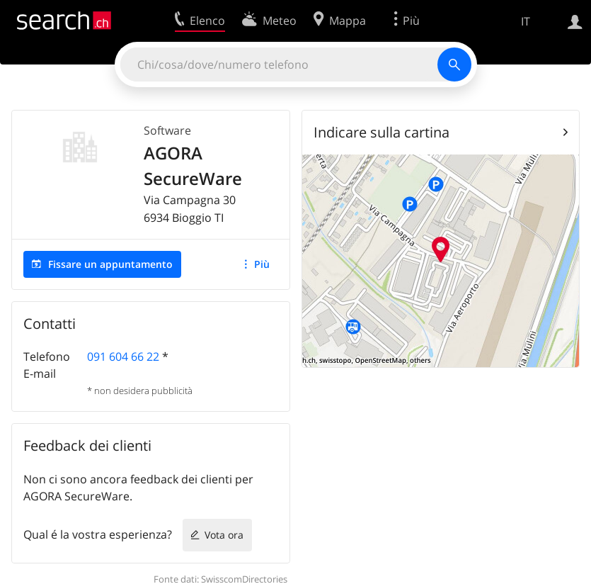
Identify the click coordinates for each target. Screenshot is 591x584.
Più (262, 264)
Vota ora (224, 534)
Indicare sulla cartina (381, 132)
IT (525, 21)
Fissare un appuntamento (110, 264)
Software (167, 130)
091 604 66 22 (123, 356)
